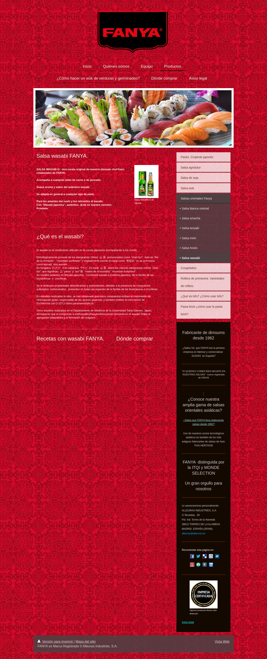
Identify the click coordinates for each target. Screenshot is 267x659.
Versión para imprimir (56, 641)
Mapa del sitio (86, 641)
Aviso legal (188, 622)
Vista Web (222, 641)
